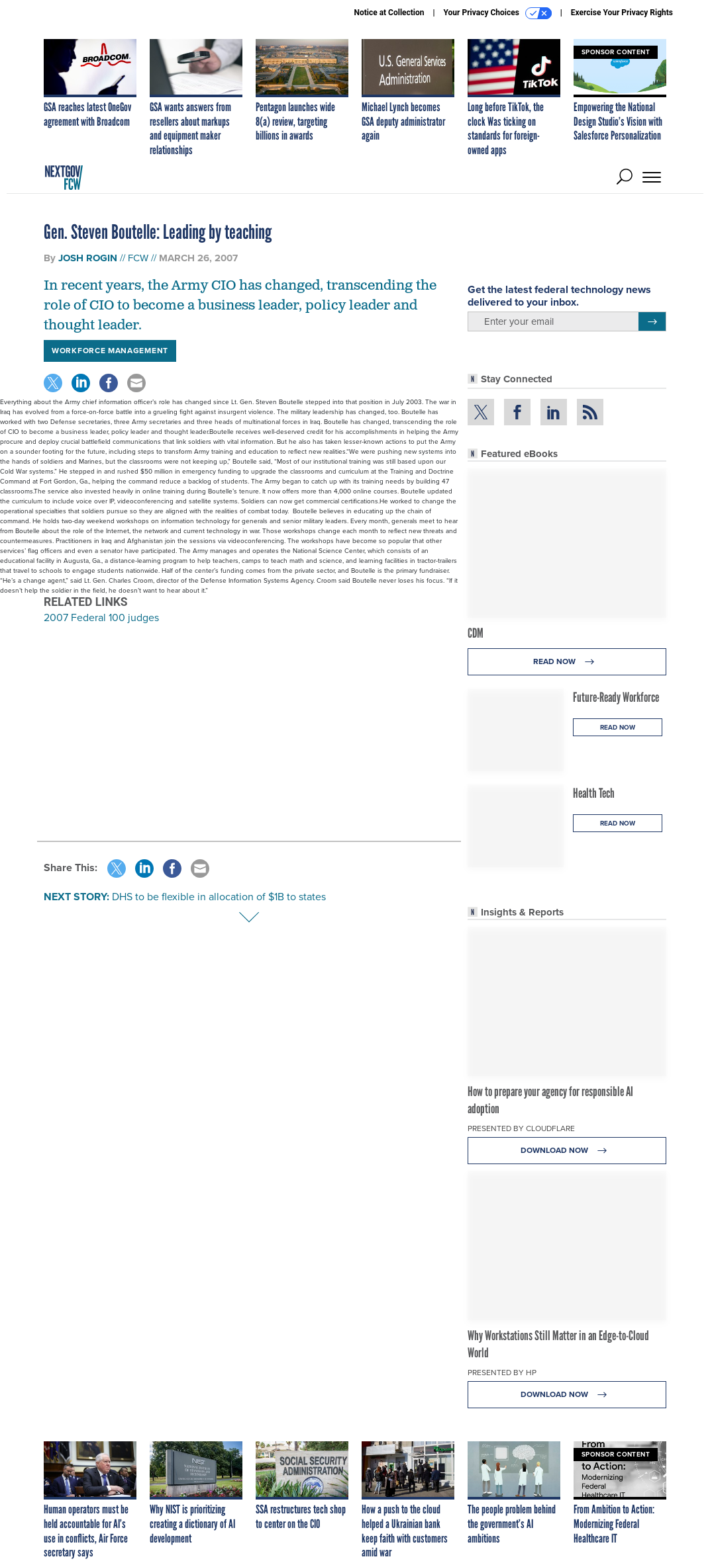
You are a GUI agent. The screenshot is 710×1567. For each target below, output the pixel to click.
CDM (475, 633)
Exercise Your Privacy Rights (622, 12)
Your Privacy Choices (498, 13)
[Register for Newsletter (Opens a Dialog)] (652, 321)
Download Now (567, 1150)
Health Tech (594, 793)
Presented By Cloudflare (521, 1128)
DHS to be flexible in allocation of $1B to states (219, 896)
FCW (138, 258)
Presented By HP (502, 1372)
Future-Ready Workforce (616, 697)
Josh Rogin (87, 258)
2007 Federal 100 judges (101, 617)
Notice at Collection (389, 12)
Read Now (567, 662)
